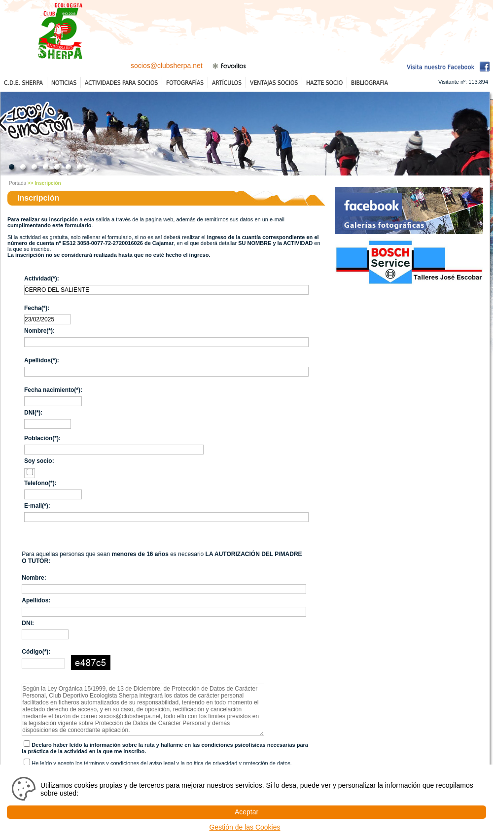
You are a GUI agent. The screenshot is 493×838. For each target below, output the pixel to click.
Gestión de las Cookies (245, 827)
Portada (17, 183)
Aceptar (246, 812)
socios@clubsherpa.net (167, 66)
